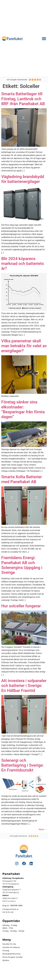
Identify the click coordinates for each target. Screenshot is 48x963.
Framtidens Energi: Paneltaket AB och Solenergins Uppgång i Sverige (21, 565)
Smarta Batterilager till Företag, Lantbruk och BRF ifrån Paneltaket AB (23, 98)
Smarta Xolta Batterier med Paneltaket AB (21, 479)
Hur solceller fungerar (21, 605)
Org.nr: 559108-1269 (12, 905)
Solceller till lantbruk (11, 947)
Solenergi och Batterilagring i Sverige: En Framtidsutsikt (22, 765)
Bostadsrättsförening (11, 954)
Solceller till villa (9, 944)
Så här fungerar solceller (12, 957)
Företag (5, 950)
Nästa (43, 829)
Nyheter (5, 960)
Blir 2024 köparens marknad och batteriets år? (22, 263)
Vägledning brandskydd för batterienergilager (22, 179)
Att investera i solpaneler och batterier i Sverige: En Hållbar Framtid (23, 685)
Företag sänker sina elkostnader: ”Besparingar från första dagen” (23, 409)
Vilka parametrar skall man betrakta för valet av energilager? (24, 345)
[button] (44, 38)
